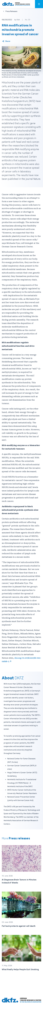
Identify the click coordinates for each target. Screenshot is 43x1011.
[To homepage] (16, 4)
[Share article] (6, 41)
